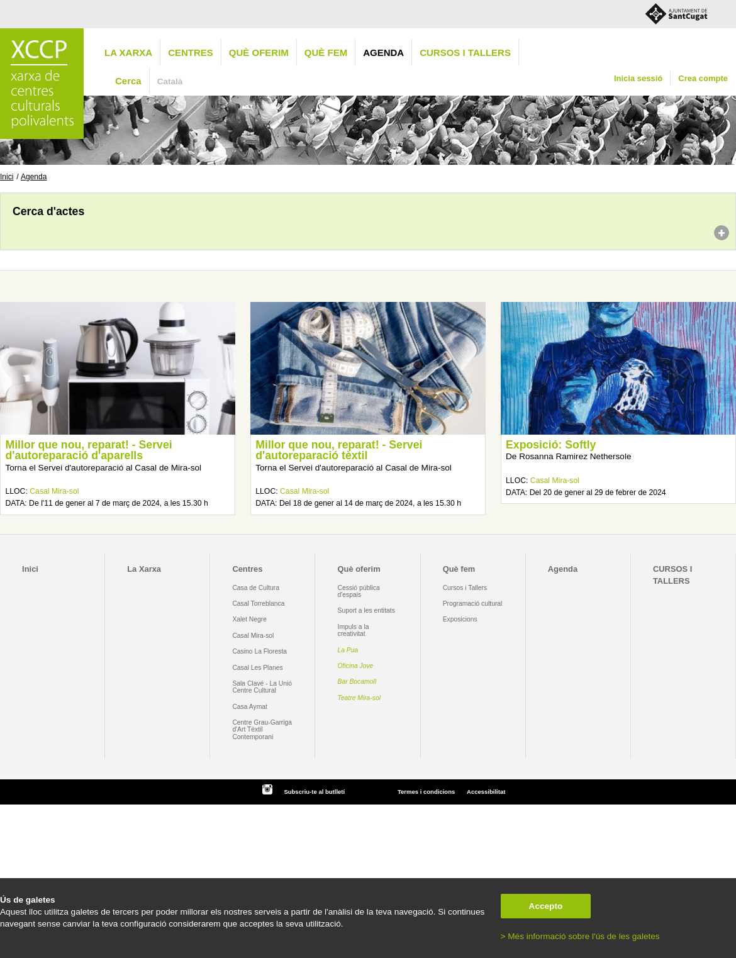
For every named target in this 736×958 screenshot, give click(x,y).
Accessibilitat (486, 791)
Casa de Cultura (255, 587)
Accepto (546, 906)
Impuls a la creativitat (353, 630)
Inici (6, 176)
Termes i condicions (426, 791)
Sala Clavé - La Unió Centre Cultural (262, 687)
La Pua (348, 650)
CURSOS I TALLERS (465, 52)
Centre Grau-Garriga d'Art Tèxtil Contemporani (262, 729)
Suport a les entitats (366, 610)
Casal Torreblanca (258, 603)
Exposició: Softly (551, 444)
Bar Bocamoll (357, 681)
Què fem (325, 52)
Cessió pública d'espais (359, 591)
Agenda (383, 52)
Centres (190, 52)
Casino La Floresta (259, 651)
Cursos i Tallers (465, 587)
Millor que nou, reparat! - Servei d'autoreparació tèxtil (338, 450)
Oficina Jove (356, 665)
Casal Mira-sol (54, 491)
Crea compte (703, 78)
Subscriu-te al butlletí (314, 791)
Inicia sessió (638, 78)
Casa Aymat (249, 706)
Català (170, 81)
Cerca (128, 80)
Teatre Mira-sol (359, 697)
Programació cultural (473, 603)
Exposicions (460, 619)
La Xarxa (128, 52)
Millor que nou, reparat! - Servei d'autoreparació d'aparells (88, 450)
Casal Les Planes (257, 667)
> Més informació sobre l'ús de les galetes (580, 936)
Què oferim (259, 52)
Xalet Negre (249, 619)
